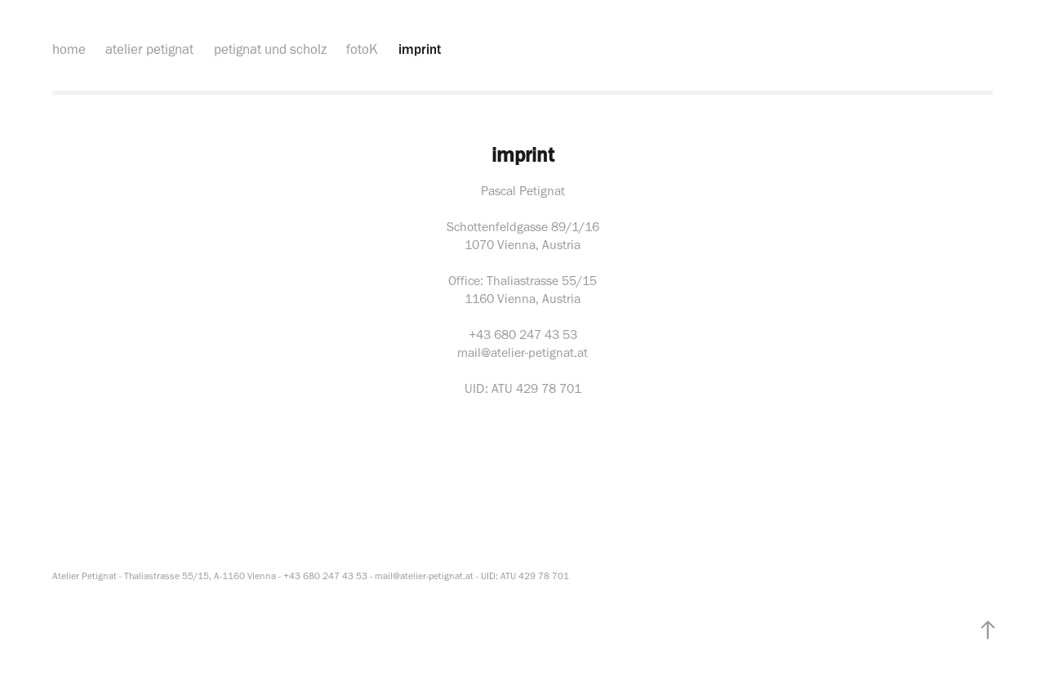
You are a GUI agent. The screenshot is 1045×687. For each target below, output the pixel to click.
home (69, 49)
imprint (419, 49)
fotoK (362, 49)
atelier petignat (149, 49)
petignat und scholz (270, 49)
